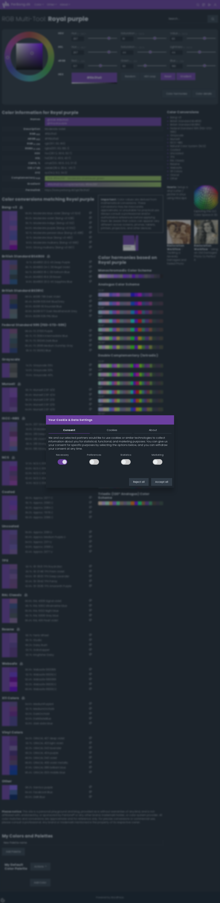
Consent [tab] (69, 430)
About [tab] (153, 430)
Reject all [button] (139, 482)
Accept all (161, 482)
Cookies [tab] (112, 430)
